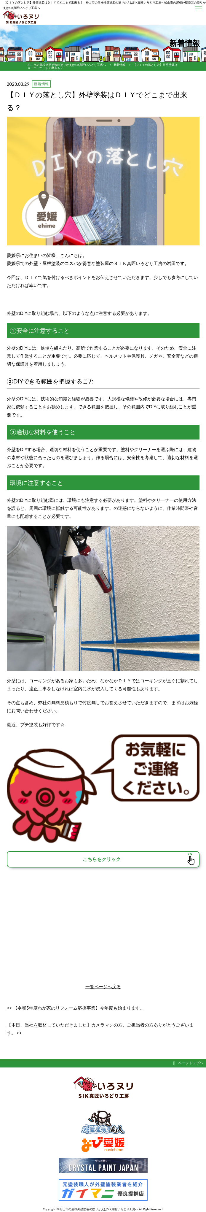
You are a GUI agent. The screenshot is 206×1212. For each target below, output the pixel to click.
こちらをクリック (102, 859)
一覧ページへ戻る (103, 986)
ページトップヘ (188, 1063)
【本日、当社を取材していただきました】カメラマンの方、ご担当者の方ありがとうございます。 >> (100, 1028)
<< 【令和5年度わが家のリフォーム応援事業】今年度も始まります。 (76, 1007)
